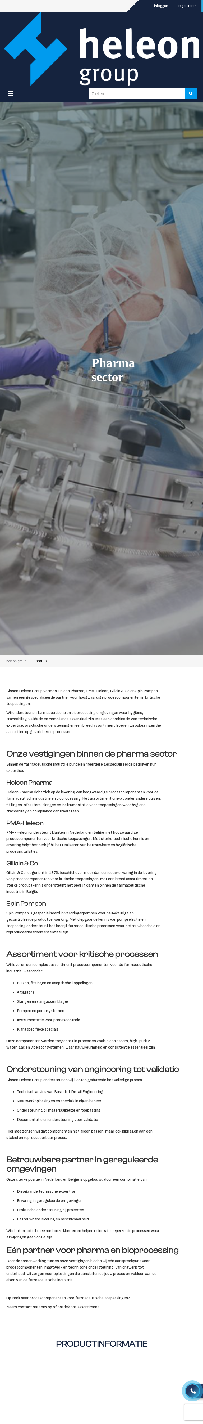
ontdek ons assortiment (78, 1307)
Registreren (187, 5)
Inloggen (161, 5)
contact (25, 1307)
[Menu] (10, 93)
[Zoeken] (191, 93)
